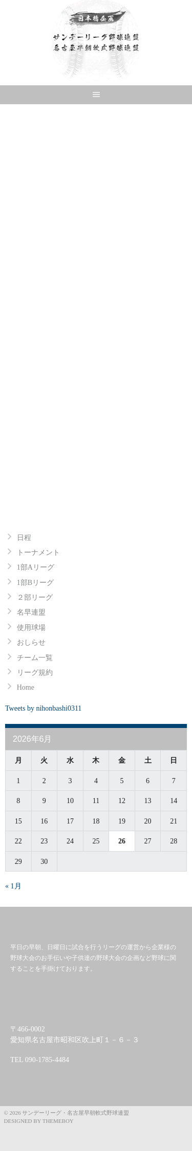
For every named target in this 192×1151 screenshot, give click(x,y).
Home (25, 687)
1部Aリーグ (35, 567)
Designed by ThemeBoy (39, 1121)
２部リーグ (35, 597)
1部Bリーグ (35, 582)
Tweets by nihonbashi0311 (43, 708)
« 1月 (13, 886)
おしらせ (31, 642)
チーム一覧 (35, 658)
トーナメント (38, 552)
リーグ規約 (35, 672)
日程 (24, 538)
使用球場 (31, 627)
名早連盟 (31, 612)
